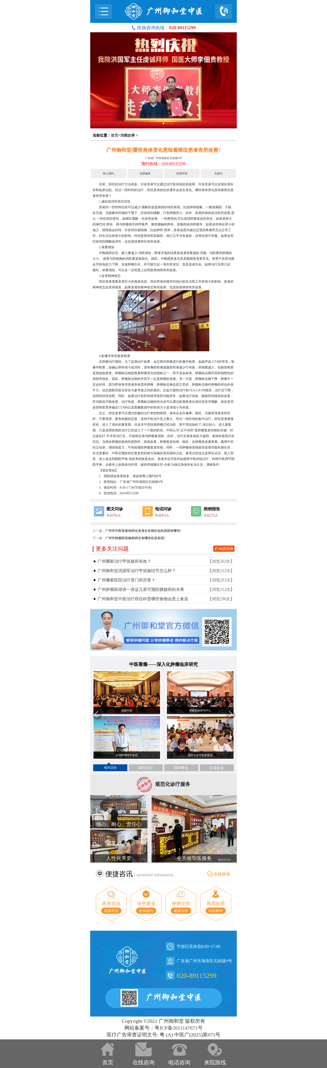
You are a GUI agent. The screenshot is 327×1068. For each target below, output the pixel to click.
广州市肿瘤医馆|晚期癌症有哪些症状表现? (135, 538)
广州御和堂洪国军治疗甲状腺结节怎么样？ (137, 570)
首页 (114, 135)
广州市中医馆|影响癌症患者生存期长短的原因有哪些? (143, 531)
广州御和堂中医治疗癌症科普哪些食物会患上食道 (143, 599)
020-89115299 (196, 975)
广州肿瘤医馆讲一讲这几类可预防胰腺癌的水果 (141, 589)
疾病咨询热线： (163, 27)
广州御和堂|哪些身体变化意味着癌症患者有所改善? (163, 150)
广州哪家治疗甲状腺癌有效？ (124, 561)
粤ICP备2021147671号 (178, 1028)
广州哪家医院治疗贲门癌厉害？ (126, 580)
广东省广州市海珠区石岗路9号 (163, 158)
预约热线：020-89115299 (163, 164)
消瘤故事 (127, 135)
